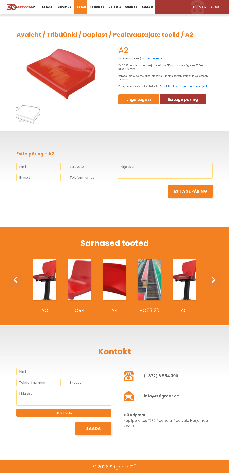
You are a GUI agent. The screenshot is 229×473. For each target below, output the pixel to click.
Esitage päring (183, 99)
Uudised (131, 7)
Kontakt (147, 7)
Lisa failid (64, 412)
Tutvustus (63, 7)
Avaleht (28, 34)
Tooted (80, 7)
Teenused (97, 7)
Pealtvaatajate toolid (146, 34)
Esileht (47, 7)
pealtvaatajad (198, 86)
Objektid (114, 7)
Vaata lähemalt (152, 58)
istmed (183, 86)
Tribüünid (62, 34)
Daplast (95, 34)
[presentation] (47, 192)
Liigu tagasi (138, 99)
